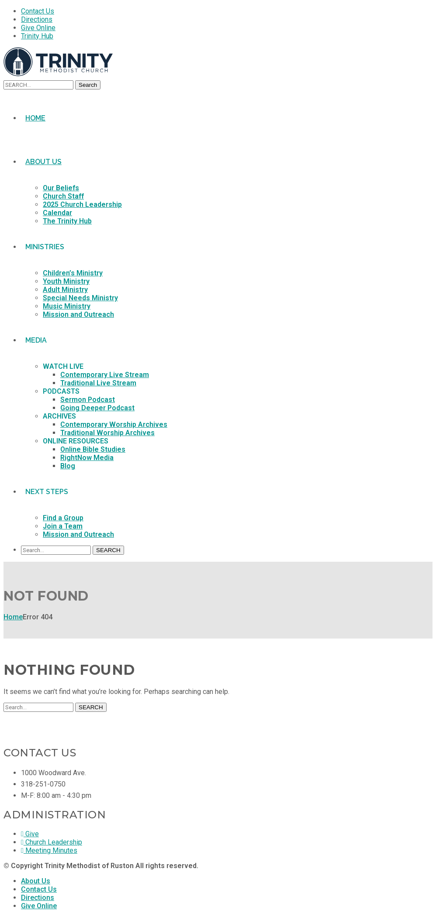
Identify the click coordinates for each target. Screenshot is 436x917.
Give (30, 834)
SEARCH (108, 550)
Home (13, 617)
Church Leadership (51, 842)
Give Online (38, 28)
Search (88, 85)
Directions (36, 19)
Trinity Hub (37, 36)
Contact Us (37, 11)
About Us (35, 881)
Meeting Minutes (49, 850)
